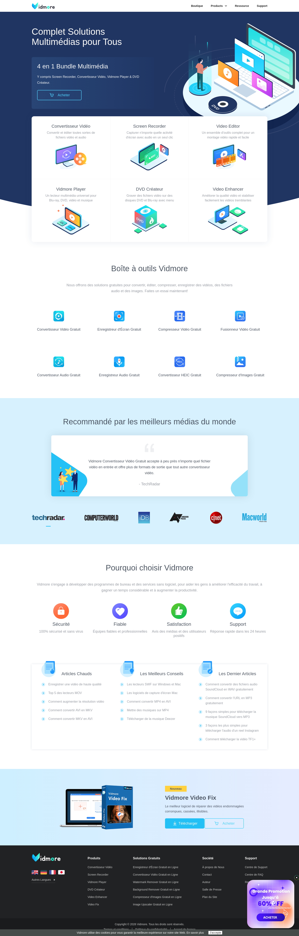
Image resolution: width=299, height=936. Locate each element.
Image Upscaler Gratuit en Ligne (153, 904)
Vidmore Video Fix (190, 797)
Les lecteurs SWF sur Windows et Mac (154, 684)
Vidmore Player (71, 189)
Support (262, 5)
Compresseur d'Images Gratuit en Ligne (157, 897)
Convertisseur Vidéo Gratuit (59, 321)
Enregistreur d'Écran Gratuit (119, 321)
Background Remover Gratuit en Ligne (156, 889)
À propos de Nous (213, 867)
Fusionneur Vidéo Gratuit (240, 321)
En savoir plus (195, 932)
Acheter (59, 95)
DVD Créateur (149, 189)
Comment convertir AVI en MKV (70, 710)
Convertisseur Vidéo (70, 126)
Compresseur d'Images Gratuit (240, 367)
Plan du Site (209, 897)
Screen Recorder (149, 126)
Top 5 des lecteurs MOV (65, 693)
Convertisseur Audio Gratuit (58, 367)
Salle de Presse (212, 889)
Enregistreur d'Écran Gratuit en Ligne (155, 867)
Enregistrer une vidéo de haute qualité (74, 684)
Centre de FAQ (254, 874)
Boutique (197, 5)
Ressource (242, 5)
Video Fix (93, 904)
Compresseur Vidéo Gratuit (179, 321)
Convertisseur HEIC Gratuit (179, 367)
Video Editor (228, 126)
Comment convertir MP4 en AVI (149, 701)
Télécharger (184, 823)
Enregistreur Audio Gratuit (119, 367)
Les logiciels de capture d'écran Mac (152, 693)
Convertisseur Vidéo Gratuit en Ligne (155, 874)
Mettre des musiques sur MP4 (148, 710)
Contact (207, 874)
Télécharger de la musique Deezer (151, 718)
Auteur (206, 882)
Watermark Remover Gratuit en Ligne (156, 882)
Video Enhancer (228, 189)
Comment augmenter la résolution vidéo (76, 701)
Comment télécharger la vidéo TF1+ (230, 739)
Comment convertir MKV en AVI (70, 718)
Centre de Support (256, 867)
